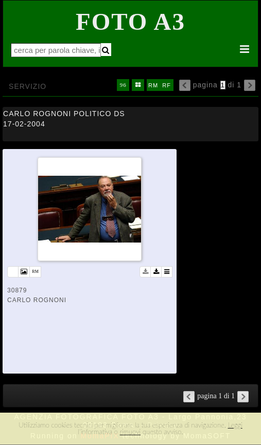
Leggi (235, 425)
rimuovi (130, 432)
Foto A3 (130, 21)
